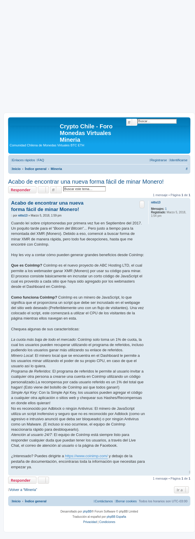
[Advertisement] (54, 58)
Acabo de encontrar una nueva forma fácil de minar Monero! (86, 181)
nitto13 (156, 202)
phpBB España (116, 516)
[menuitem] (40, 160)
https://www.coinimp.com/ (86, 456)
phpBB (87, 511)
